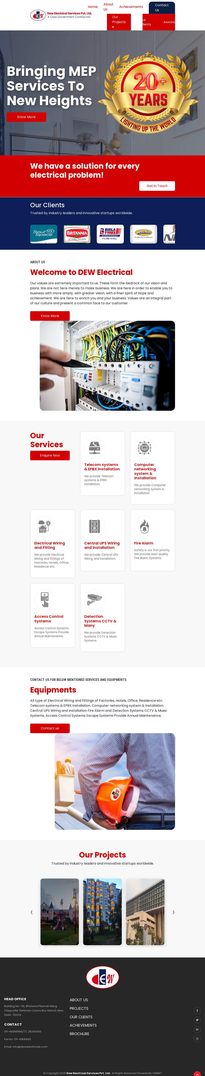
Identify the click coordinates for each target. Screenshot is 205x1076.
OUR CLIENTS (81, 1014)
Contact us (50, 726)
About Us (108, 7)
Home (93, 6)
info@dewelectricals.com (30, 1044)
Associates (172, 22)
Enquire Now (50, 455)
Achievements (131, 6)
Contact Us (162, 7)
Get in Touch (157, 185)
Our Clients (145, 22)
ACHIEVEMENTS (83, 1023)
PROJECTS (79, 1006)
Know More (26, 117)
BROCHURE (79, 1031)
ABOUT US (79, 997)
